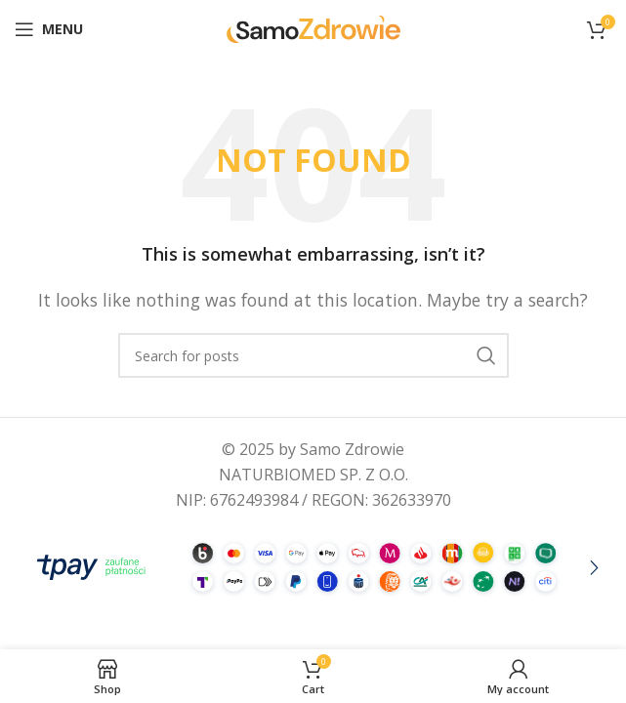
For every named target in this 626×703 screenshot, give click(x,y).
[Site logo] (313, 27)
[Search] (313, 355)
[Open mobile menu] (49, 29)
